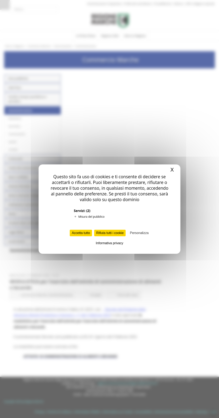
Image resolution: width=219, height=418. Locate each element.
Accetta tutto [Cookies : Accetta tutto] (81, 233)
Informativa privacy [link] (109, 243)
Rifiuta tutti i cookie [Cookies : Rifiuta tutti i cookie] (110, 233)
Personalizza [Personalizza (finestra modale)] (139, 233)
